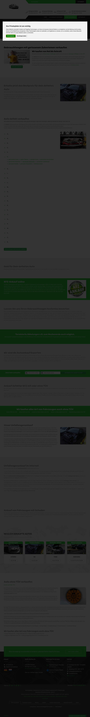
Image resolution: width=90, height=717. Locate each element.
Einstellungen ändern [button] (21, 36)
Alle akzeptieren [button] (10, 36)
